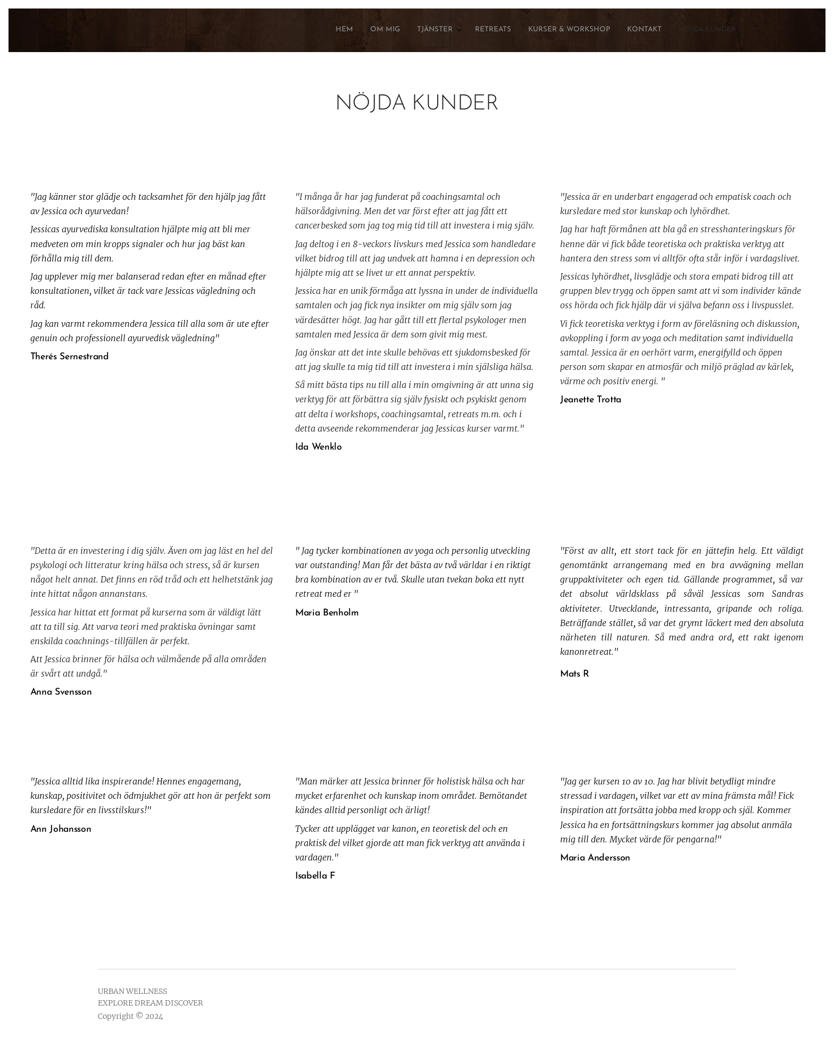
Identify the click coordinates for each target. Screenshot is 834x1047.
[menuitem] (631, 30)
